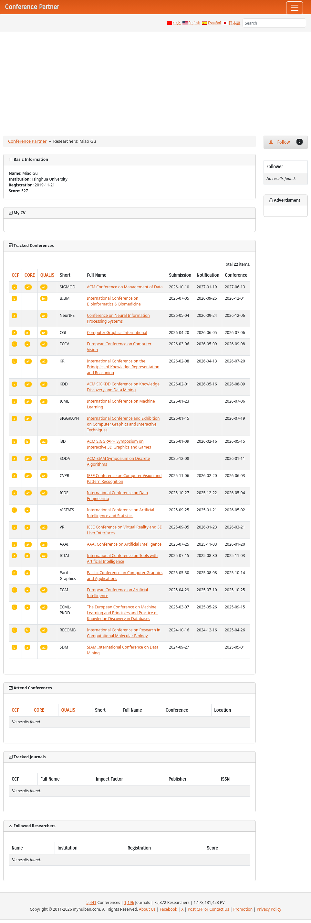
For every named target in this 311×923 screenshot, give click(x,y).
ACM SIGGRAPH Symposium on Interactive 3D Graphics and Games (119, 444)
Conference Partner (27, 141)
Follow (286, 142)
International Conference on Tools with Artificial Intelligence (122, 558)
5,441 (92, 902)
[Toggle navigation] (294, 7)
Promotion (243, 909)
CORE (30, 275)
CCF (15, 275)
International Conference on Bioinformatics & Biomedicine (114, 301)
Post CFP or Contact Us (208, 909)
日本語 (234, 23)
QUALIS (47, 275)
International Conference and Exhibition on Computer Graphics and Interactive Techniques (123, 424)
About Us (147, 909)
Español (214, 23)
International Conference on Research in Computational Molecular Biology (123, 633)
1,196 (129, 902)
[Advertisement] (155, 80)
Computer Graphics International (117, 332)
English (195, 23)
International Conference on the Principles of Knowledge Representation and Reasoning (123, 366)
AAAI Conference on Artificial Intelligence (124, 544)
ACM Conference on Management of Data (124, 287)
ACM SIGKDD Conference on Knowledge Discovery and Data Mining (123, 387)
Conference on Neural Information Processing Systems (118, 318)
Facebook (168, 909)
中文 (177, 23)
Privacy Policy (269, 909)
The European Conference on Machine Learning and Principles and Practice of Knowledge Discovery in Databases (122, 612)
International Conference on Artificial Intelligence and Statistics (120, 512)
